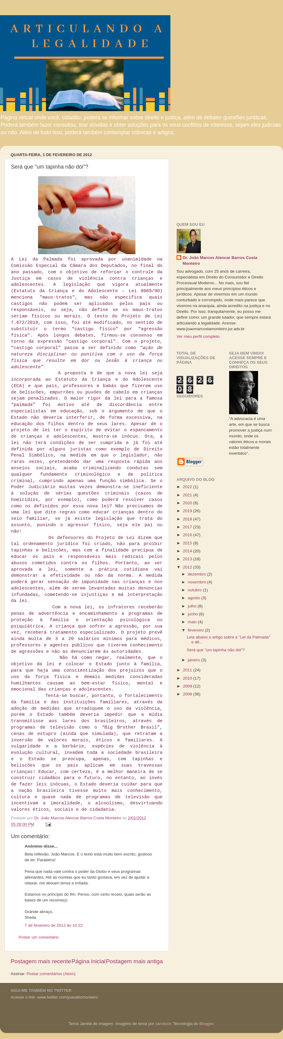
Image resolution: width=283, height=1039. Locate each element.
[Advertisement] (213, 180)
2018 (188, 519)
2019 (188, 511)
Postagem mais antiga (134, 961)
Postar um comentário (39, 937)
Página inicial (88, 961)
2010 (188, 678)
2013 (188, 559)
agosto (194, 598)
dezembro (197, 574)
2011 (188, 670)
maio (193, 622)
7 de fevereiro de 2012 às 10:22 (54, 925)
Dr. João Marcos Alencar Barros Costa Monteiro (220, 260)
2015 (188, 543)
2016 (188, 535)
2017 (188, 527)
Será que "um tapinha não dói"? (216, 650)
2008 (188, 694)
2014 (188, 551)
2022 (188, 487)
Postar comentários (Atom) (51, 973)
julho (192, 606)
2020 (188, 503)
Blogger (206, 1023)
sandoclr (163, 1023)
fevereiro (196, 630)
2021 (188, 495)
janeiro (194, 660)
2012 (188, 567)
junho (193, 614)
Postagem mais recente (41, 961)
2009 (188, 686)
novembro (197, 582)
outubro (195, 590)
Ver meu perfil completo (198, 336)
